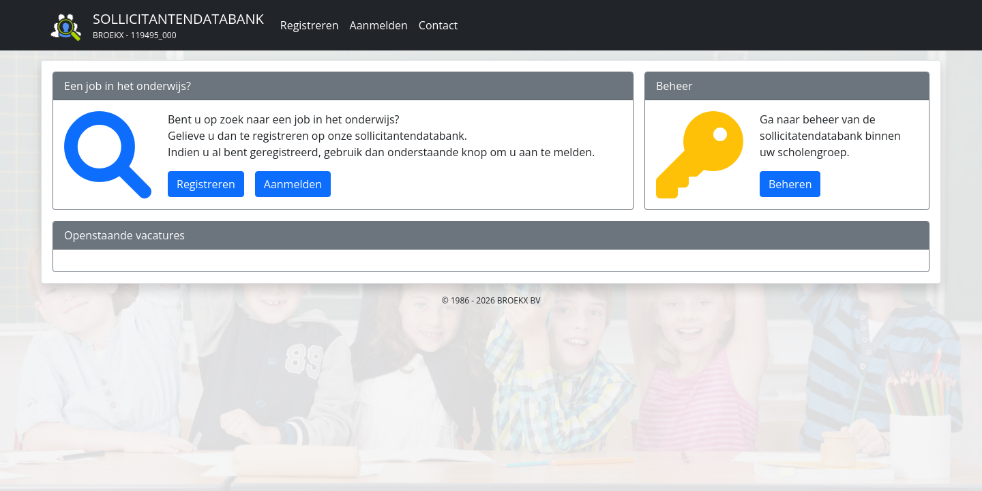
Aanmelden (379, 25)
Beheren (790, 184)
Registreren (309, 25)
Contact (438, 25)
